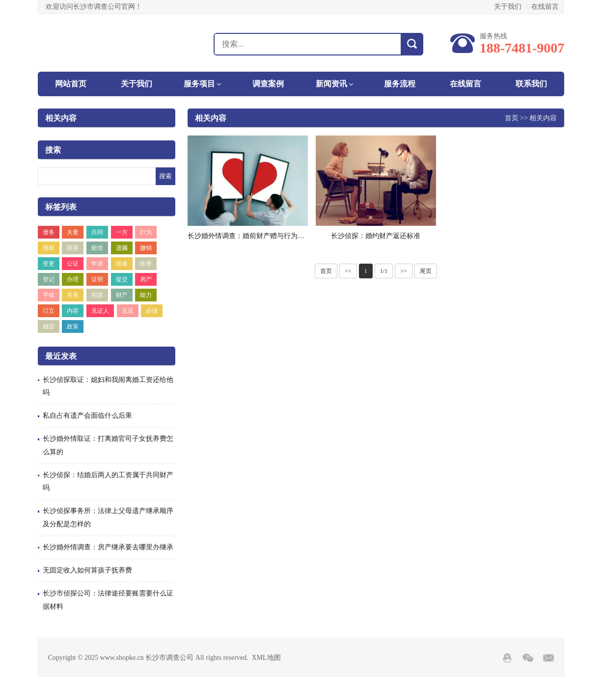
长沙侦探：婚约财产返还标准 (375, 236)
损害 (73, 247)
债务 (49, 232)
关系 (73, 295)
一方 (122, 232)
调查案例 (268, 84)
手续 (49, 295)
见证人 (100, 310)
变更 (49, 263)
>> (403, 271)
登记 (49, 279)
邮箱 (548, 657)
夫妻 (73, 232)
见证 (128, 310)
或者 (122, 263)
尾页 (426, 271)
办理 (73, 279)
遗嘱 (122, 247)
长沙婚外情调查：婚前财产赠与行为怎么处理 (256, 236)
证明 (97, 279)
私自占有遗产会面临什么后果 (87, 415)
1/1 (383, 271)
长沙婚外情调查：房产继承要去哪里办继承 (108, 547)
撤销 (146, 247)
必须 (152, 310)
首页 (512, 118)
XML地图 (266, 657)
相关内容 (61, 118)
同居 (97, 295)
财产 (122, 295)
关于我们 (507, 6)
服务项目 (199, 84)
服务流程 (399, 84)
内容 (73, 310)
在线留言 (545, 6)
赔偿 (97, 247)
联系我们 (531, 84)
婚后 (49, 326)
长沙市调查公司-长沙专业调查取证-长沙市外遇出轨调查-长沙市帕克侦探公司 (90, 43)
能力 (146, 295)
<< (348, 271)
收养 (146, 263)
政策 (73, 326)
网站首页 (70, 84)
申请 (97, 263)
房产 (146, 279)
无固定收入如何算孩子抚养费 (87, 570)
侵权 (49, 247)
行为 (146, 232)
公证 (73, 263)
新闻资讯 (331, 84)
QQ (507, 657)
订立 (49, 310)
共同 (97, 232)
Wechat (527, 657)
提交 (122, 279)
